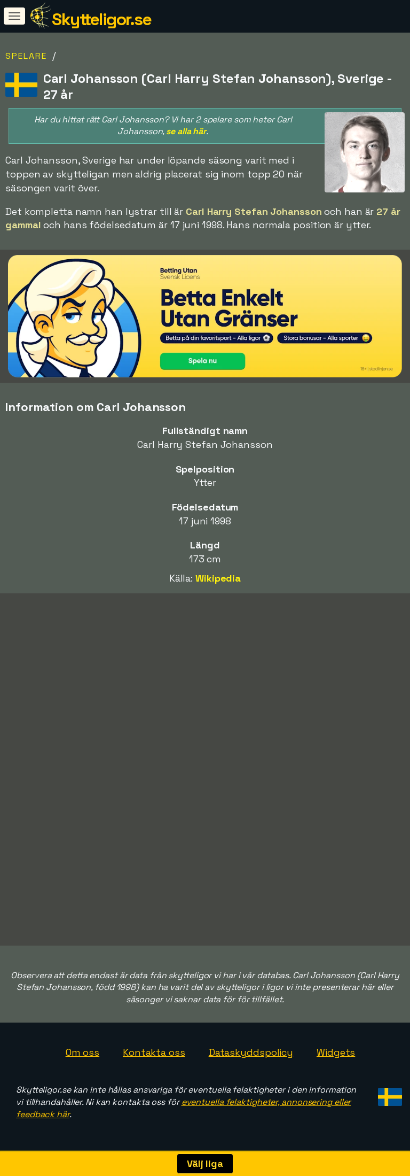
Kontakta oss (154, 1052)
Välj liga (205, 1163)
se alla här (186, 131)
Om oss (82, 1052)
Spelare (26, 55)
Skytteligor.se (101, 19)
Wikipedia (218, 578)
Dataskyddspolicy (251, 1052)
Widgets (336, 1052)
